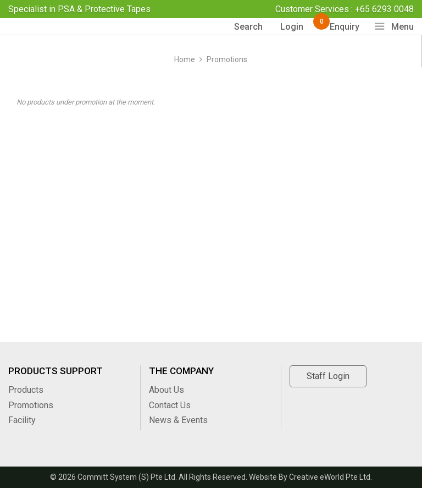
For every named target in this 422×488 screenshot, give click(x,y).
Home (184, 59)
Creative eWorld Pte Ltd (329, 477)
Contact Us (170, 405)
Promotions (227, 59)
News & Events (178, 420)
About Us (166, 390)
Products (25, 390)
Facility (22, 420)
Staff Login (328, 376)
